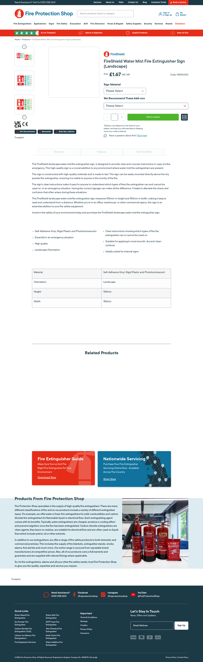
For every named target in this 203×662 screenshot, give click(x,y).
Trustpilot (19, 138)
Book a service (178, 2)
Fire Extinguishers (22, 24)
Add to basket (153, 117)
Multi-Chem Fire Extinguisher (53, 637)
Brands (169, 24)
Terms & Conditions (88, 617)
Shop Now (109, 479)
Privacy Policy (86, 629)
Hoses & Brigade (115, 24)
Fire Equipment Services (25, 642)
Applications (40, 24)
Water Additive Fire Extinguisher (54, 643)
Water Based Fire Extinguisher (22, 616)
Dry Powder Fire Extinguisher (21, 623)
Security (148, 24)
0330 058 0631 (48, 2)
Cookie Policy (183, 657)
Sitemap (83, 621)
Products (26, 40)
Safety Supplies (133, 24)
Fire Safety (62, 24)
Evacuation (75, 24)
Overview (59, 152)
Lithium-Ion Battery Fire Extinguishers (25, 637)
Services (97, 2)
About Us (110, 2)
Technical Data (144, 152)
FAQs (121, 2)
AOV (86, 24)
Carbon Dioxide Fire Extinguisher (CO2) (23, 630)
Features (101, 152)
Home (17, 40)
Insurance (84, 633)
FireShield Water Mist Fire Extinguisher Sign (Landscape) (56, 40)
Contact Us (133, 2)
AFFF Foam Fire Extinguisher (52, 623)
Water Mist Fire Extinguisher (52, 616)
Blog (145, 2)
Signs (51, 24)
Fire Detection (98, 24)
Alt (96, 657)
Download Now (47, 477)
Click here (142, 136)
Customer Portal (158, 2)
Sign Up (181, 626)
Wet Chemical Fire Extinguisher (54, 630)
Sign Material (112, 84)
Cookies (83, 625)
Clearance (180, 24)
